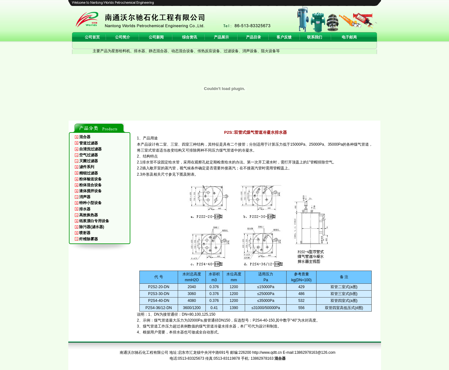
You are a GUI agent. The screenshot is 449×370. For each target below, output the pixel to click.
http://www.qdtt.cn (267, 352)
